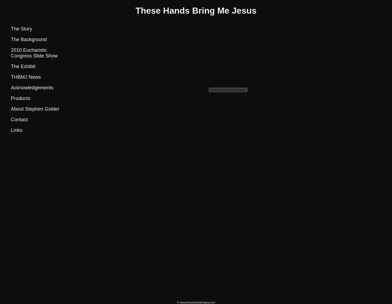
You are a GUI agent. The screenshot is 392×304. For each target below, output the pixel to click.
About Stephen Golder (35, 109)
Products (20, 98)
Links (16, 130)
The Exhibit (23, 66)
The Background (29, 39)
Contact (19, 119)
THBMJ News (26, 77)
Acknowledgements (32, 87)
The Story (21, 29)
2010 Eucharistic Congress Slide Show (34, 53)
